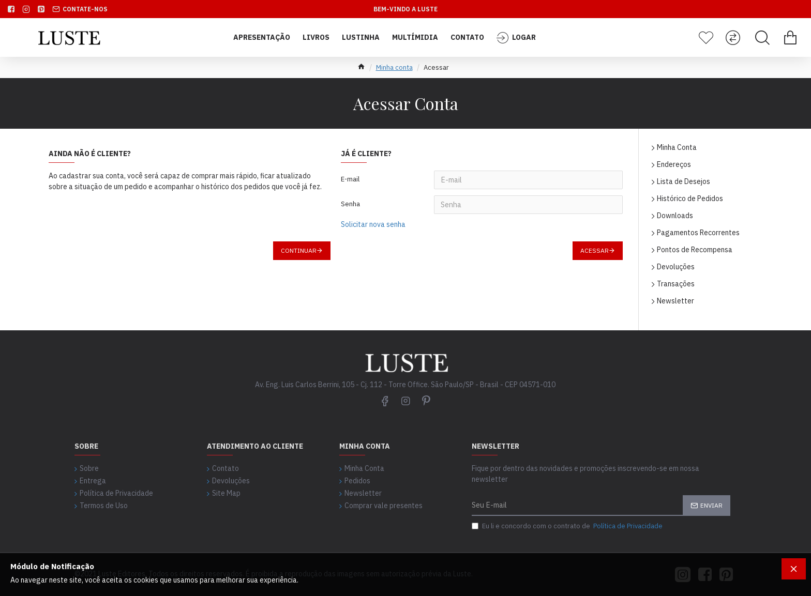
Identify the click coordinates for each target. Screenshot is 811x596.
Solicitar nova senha (373, 224)
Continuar (299, 250)
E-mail (350, 179)
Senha (350, 204)
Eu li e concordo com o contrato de (568, 526)
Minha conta (394, 67)
